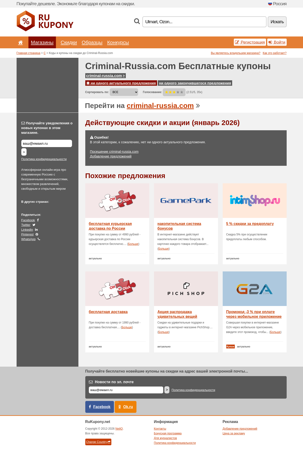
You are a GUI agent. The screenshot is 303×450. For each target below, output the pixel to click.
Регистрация (250, 42)
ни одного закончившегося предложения (195, 83)
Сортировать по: (97, 92)
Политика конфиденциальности (44, 159)
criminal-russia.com (105, 76)
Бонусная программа (168, 433)
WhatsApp (28, 239)
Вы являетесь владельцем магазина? (235, 53)
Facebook (28, 220)
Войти (276, 42)
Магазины (42, 42)
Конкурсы (118, 42)
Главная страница (29, 53)
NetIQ (119, 428)
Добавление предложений (110, 156)
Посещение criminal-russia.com (114, 151)
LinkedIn (27, 229)
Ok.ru (128, 407)
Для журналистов (165, 438)
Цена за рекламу (234, 433)
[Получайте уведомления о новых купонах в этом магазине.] (46, 143)
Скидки (69, 42)
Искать (277, 21)
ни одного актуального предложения (121, 83)
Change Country (98, 442)
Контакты (160, 428)
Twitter (26, 225)
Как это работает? (275, 53)
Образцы (92, 42)
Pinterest (27, 234)
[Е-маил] (126, 390)
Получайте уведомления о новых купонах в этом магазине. (47, 128)
